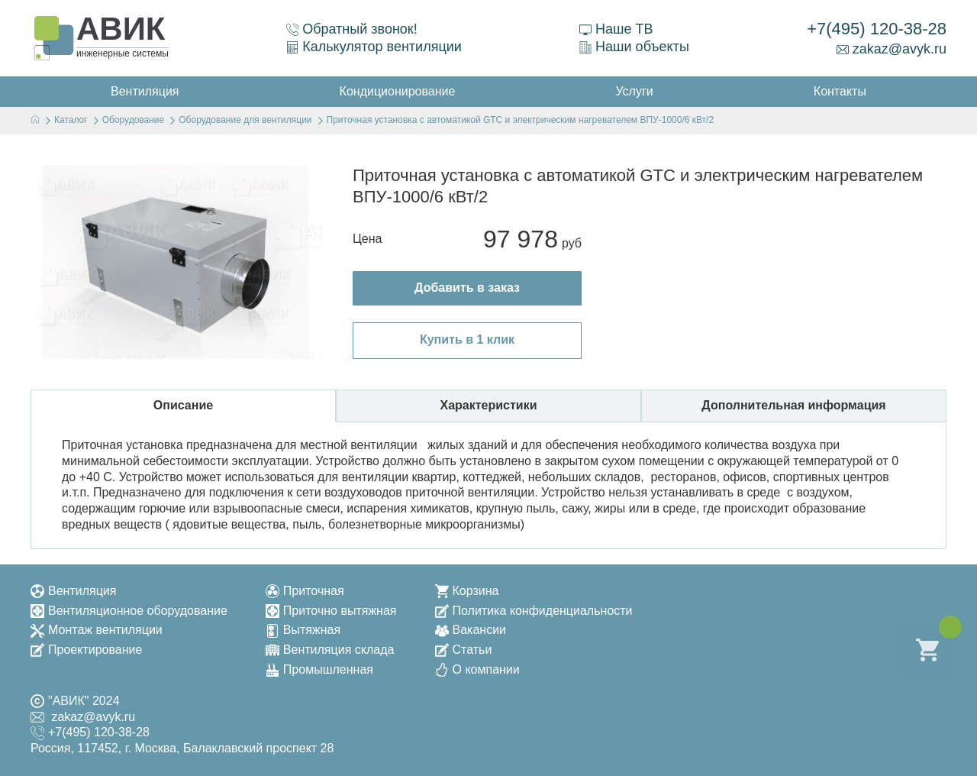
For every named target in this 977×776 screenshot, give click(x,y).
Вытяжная (303, 629)
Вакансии (471, 629)
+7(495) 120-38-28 (876, 28)
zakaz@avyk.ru (891, 49)
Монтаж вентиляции (97, 629)
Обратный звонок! (352, 29)
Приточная (305, 590)
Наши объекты (634, 46)
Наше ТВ (616, 29)
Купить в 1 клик (467, 339)
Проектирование (86, 649)
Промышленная (319, 669)
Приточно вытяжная (331, 610)
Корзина (467, 590)
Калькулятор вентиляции (374, 46)
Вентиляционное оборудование (129, 610)
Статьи (463, 649)
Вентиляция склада (330, 649)
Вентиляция (73, 590)
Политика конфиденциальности (534, 610)
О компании (477, 669)
